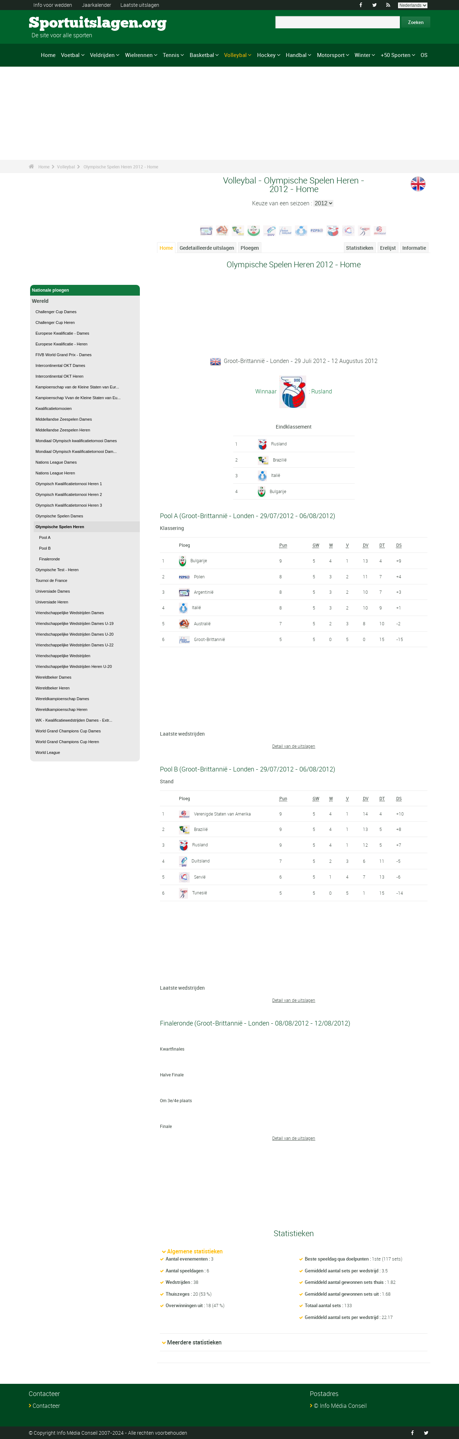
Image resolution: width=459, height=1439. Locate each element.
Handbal (296, 54)
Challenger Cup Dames (56, 312)
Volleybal (235, 54)
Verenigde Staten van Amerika (222, 814)
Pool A (45, 537)
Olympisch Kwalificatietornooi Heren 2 (69, 494)
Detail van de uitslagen (293, 746)
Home (48, 54)
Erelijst (388, 247)
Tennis (171, 54)
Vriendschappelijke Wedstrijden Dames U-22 (75, 645)
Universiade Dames (53, 591)
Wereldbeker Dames (53, 677)
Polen (199, 576)
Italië (275, 475)
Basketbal (202, 54)
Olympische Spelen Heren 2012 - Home (121, 166)
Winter (362, 54)
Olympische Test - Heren (57, 570)
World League (48, 752)
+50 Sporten (396, 54)
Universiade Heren (52, 602)
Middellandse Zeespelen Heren (63, 430)
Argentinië (203, 592)
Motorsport (331, 54)
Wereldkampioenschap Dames (62, 699)
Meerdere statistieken (194, 1342)
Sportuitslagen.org (56, 23)
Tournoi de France (51, 580)
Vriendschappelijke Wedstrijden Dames (70, 613)
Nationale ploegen (85, 290)
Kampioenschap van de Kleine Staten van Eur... (77, 387)
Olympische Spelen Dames (59, 516)
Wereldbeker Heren (53, 688)
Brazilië (280, 460)
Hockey (266, 54)
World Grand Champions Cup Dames (68, 731)
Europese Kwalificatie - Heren (61, 344)
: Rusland (319, 391)
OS (424, 54)
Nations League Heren (55, 473)
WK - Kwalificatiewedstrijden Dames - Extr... (74, 720)
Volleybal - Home (49, 275)
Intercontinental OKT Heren (60, 376)
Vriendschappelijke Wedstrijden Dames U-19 (75, 623)
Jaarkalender (96, 4)
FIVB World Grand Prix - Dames (63, 355)
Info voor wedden (52, 4)
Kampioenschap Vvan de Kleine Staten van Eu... (78, 398)
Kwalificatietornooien (54, 408)
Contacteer (46, 1406)
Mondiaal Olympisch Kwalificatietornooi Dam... (76, 451)
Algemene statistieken (195, 1251)
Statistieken (359, 247)
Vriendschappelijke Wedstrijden (63, 656)
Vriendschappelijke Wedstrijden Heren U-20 (74, 666)
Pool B (45, 548)
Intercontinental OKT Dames (60, 365)
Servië (199, 877)
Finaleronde (49, 559)
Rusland (279, 443)
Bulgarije (278, 491)
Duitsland (200, 861)
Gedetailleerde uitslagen (207, 247)
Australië (202, 623)
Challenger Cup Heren (55, 322)
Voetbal (70, 54)
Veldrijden (102, 54)
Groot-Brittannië (209, 639)
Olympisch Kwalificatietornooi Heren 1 (69, 484)
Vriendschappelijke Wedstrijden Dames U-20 (75, 634)
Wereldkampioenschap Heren (61, 709)
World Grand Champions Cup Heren (67, 742)
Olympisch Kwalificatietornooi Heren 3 (69, 505)
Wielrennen (139, 54)
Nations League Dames (56, 462)
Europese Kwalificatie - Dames (62, 333)
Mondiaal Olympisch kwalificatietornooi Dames (76, 441)
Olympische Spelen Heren (60, 527)
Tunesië (199, 892)
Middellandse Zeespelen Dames (64, 419)
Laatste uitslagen (139, 4)
